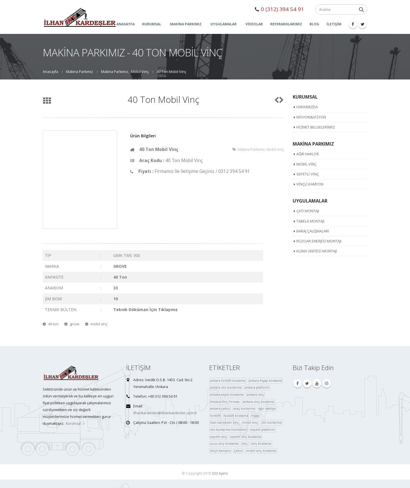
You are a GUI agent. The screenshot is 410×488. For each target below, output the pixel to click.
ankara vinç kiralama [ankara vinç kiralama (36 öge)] (258, 401)
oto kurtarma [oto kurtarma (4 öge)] (271, 422)
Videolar (254, 24)
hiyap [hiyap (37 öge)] (255, 415)
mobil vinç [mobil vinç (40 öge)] (250, 422)
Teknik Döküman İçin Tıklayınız (145, 309)
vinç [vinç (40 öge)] (245, 443)
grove (74, 324)
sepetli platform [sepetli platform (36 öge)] (263, 429)
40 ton (53, 324)
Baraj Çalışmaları (312, 231)
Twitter (307, 383)
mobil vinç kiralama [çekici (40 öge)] (261, 450)
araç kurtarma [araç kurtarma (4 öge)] (244, 408)
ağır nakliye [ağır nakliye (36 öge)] (267, 408)
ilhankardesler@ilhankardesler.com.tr (165, 413)
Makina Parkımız (251, 149)
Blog (314, 24)
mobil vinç (99, 324)
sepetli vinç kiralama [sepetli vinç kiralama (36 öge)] (245, 436)
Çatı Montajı (307, 210)
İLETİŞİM (334, 24)
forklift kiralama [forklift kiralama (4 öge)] (236, 415)
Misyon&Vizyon (311, 117)
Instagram (326, 383)
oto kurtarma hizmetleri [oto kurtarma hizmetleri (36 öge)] (228, 429)
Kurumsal (75, 423)
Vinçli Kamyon (309, 184)
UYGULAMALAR (223, 24)
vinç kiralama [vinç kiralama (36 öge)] (261, 443)
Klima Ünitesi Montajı (316, 251)
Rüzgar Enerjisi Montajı (318, 241)
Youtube (317, 383)
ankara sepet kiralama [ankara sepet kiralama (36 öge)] (226, 394)
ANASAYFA (125, 24)
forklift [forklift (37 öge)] (215, 415)
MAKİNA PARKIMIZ (186, 24)
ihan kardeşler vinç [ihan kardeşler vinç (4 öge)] (224, 422)
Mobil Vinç (275, 149)
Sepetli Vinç (307, 174)
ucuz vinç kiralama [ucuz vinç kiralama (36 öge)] (224, 443)
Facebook (297, 383)
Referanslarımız (286, 24)
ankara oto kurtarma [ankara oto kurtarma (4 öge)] (225, 387)
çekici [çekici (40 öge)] (238, 450)
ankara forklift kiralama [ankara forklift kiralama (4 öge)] (227, 380)
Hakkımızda (307, 106)
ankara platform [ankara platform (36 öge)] (257, 387)
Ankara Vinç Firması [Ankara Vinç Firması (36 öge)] (224, 401)
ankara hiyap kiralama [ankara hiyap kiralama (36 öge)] (265, 380)
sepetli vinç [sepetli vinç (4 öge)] (218, 436)
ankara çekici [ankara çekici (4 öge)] (220, 408)
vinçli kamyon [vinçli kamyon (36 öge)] (220, 450)
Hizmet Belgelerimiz (315, 127)
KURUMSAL (151, 24)
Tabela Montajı (310, 221)
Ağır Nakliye (307, 153)
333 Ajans (220, 473)
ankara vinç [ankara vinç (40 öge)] (255, 394)
